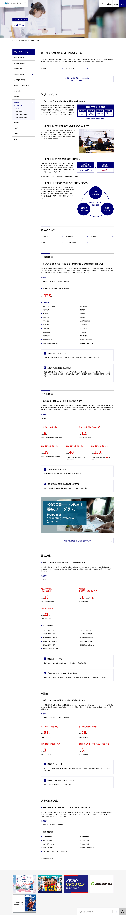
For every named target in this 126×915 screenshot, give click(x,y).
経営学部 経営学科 (19, 63)
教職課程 (16, 122)
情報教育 (16, 97)
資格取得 (16, 102)
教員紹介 (16, 139)
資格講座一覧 (20, 111)
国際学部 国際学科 (19, 74)
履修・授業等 (18, 91)
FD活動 (16, 134)
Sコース (18, 108)
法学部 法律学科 (18, 69)
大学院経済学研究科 (20, 80)
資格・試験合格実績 (21, 114)
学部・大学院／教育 (24, 52)
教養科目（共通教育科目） (21, 85)
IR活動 (16, 128)
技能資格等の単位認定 (22, 117)
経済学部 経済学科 (19, 58)
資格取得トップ (18, 105)
